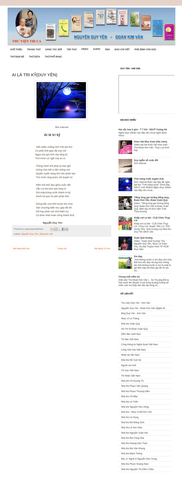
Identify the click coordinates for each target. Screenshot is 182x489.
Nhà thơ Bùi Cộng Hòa (132, 438)
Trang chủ (62, 248)
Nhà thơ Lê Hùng (129, 417)
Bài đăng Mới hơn (21, 248)
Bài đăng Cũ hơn (102, 248)
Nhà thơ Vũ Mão (129, 396)
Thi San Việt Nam (130, 370)
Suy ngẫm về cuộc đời (146, 160)
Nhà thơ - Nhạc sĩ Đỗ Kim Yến (136, 412)
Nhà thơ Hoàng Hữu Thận (134, 443)
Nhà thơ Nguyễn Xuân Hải (134, 433)
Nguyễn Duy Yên (30, 234)
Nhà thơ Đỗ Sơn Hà (131, 360)
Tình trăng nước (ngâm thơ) (149, 179)
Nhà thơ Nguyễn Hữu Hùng (135, 407)
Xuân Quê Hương (143, 238)
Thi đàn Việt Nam (130, 339)
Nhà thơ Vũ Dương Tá (132, 381)
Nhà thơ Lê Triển (129, 401)
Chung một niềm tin (129, 276)
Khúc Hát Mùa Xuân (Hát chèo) (150, 141)
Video (84, 49)
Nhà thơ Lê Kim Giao (131, 427)
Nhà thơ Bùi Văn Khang (133, 448)
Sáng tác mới (53, 49)
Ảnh (107, 49)
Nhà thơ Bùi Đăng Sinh (132, 422)
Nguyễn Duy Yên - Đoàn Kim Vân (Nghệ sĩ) (143, 308)
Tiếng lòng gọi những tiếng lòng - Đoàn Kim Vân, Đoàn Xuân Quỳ (152, 198)
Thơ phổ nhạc (53, 56)
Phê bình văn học (145, 49)
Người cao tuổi (128, 365)
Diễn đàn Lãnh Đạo (131, 334)
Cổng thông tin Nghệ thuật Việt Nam (139, 344)
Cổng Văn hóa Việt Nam (133, 349)
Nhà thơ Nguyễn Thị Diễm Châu (137, 469)
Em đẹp (138, 256)
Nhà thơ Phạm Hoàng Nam (135, 464)
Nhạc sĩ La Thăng (130, 318)
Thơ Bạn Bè (17, 56)
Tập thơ (71, 49)
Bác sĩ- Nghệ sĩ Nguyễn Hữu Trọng (139, 459)
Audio (96, 49)
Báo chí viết (122, 49)
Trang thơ (33, 49)
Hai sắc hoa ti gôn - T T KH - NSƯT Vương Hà (142, 129)
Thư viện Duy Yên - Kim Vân (135, 303)
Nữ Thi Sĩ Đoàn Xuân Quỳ (134, 329)
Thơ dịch (34, 56)
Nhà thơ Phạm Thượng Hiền (135, 391)
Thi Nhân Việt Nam (130, 375)
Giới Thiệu (16, 49)
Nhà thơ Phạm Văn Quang (134, 386)
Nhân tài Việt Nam (130, 355)
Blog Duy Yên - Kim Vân (133, 313)
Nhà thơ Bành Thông (131, 453)
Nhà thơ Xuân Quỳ (130, 323)
